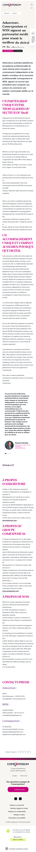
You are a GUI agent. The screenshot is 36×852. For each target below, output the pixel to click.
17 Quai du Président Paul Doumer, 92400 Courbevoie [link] (18, 769)
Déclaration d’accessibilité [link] (17, 818)
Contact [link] (14, 776)
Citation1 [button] (6, 453)
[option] (18, 421)
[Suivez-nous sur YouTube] (20, 798)
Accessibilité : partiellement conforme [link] (18, 848)
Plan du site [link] (23, 776)
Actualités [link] (14, 13)
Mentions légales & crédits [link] (19, 808)
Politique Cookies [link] (19, 814)
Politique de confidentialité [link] (17, 811)
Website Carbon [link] (18, 839)
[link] (12, 5)
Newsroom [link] (6, 13)
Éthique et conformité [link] (17, 805)
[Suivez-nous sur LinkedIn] (15, 798)
